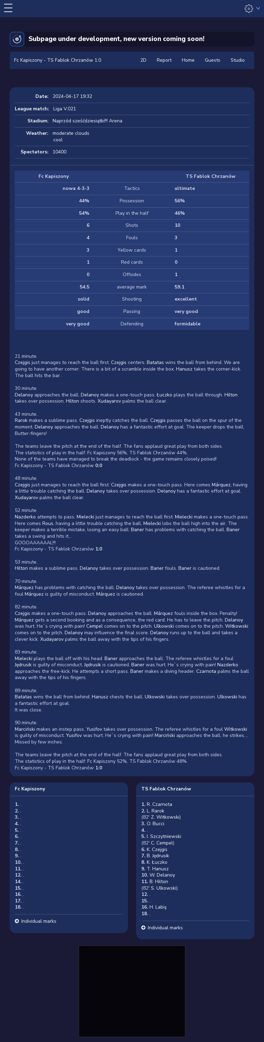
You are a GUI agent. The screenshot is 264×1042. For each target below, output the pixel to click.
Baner (137, 529)
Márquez (221, 485)
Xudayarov (109, 401)
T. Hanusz (158, 869)
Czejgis (22, 362)
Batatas (155, 362)
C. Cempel (162, 843)
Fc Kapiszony (30, 789)
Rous (47, 523)
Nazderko (25, 517)
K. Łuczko (157, 862)
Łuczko (164, 395)
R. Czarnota (159, 804)
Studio (238, 60)
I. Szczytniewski (164, 836)
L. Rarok (155, 811)
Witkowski (236, 626)
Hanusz (184, 369)
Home (188, 60)
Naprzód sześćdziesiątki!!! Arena (87, 121)
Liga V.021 (64, 108)
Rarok (21, 420)
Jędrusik (23, 664)
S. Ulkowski (163, 888)
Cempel (94, 626)
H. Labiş (158, 907)
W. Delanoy (162, 875)
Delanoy (24, 395)
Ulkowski (164, 626)
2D (143, 60)
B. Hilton (159, 881)
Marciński (25, 729)
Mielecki (85, 517)
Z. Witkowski (165, 817)
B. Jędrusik (158, 855)
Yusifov (94, 729)
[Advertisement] (132, 990)
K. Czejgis (157, 849)
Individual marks (38, 921)
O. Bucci (155, 823)
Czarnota (206, 671)
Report (164, 60)
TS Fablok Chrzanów (166, 789)
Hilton (231, 395)
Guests (212, 60)
